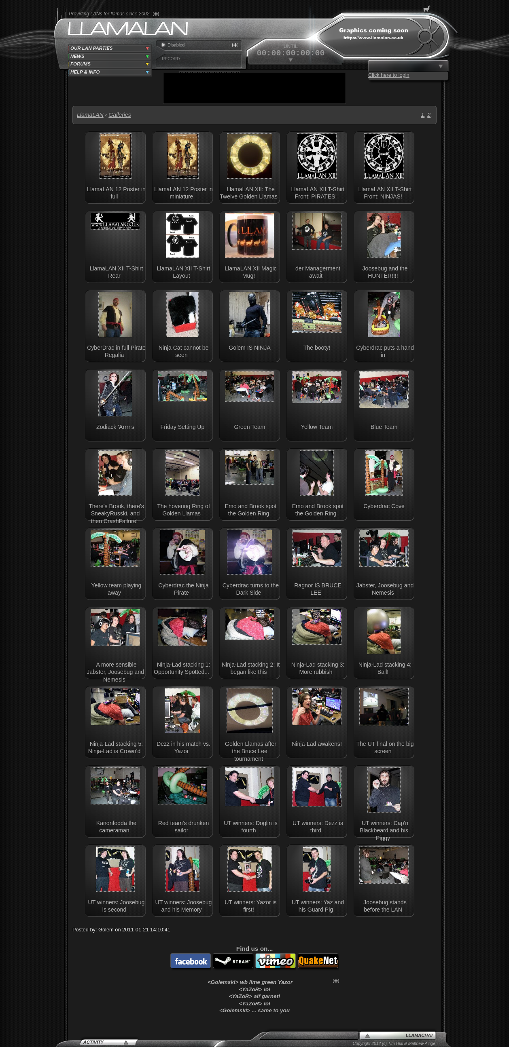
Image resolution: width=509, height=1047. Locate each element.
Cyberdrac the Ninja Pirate (183, 589)
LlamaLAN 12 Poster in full (116, 193)
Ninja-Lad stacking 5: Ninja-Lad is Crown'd (115, 747)
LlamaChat (419, 1035)
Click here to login (388, 75)
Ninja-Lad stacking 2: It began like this (251, 668)
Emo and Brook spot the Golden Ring (251, 510)
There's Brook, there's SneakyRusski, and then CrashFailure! (116, 513)
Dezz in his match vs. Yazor (183, 747)
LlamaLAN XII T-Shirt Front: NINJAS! (385, 193)
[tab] (110, 48)
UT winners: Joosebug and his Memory (183, 906)
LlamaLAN (90, 115)
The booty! (317, 347)
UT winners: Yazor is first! (250, 906)
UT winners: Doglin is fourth (251, 827)
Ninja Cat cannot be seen (184, 351)
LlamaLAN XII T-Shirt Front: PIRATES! (318, 193)
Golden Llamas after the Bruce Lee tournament (250, 751)
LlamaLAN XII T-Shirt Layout (183, 272)
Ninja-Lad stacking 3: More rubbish (317, 668)
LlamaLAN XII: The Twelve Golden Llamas (248, 193)
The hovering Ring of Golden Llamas (183, 510)
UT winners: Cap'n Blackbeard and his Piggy (384, 830)
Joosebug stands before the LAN (384, 906)
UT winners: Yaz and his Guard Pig (318, 906)
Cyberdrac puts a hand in (385, 351)
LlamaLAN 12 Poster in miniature (183, 193)
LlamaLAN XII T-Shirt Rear (116, 272)
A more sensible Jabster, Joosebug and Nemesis (115, 672)
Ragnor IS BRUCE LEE (317, 589)
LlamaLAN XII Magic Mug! (250, 272)
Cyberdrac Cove (384, 506)
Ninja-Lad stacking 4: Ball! (384, 668)
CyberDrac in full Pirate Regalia (116, 351)
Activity (93, 1042)
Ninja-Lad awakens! (317, 744)
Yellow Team (317, 427)
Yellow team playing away (116, 589)
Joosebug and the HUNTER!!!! (385, 272)
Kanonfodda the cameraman (116, 827)
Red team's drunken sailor (183, 827)
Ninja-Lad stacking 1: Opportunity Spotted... (182, 668)
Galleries (119, 115)
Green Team (249, 427)
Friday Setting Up (183, 427)
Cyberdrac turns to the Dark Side (251, 589)
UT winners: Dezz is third (318, 827)
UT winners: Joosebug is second (116, 906)
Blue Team (384, 427)
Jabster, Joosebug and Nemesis (385, 589)
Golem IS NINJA (249, 347)
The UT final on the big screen (385, 747)
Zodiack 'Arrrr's (115, 427)
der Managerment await (317, 272)
